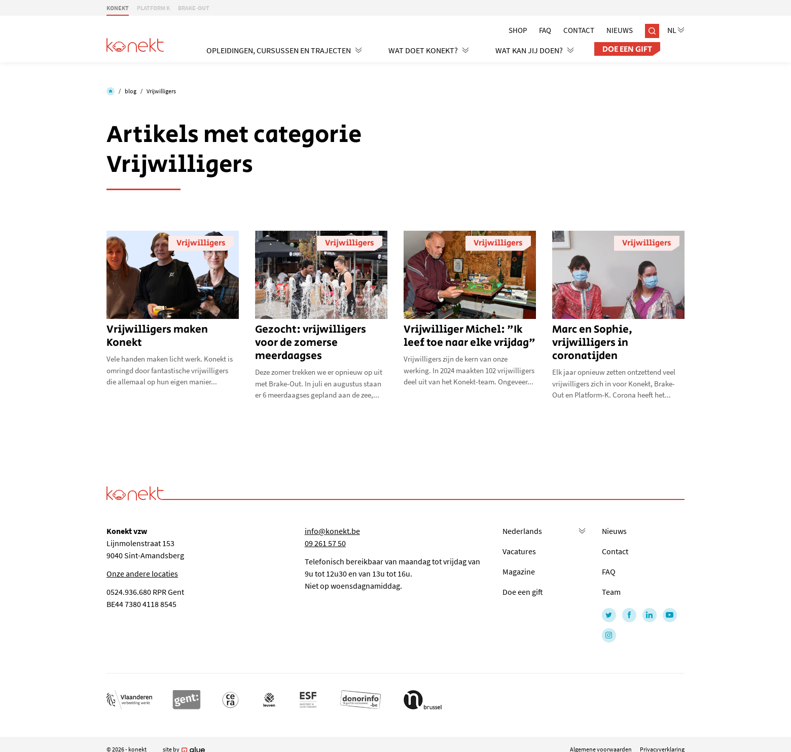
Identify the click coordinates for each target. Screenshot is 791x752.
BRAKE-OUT (193, 8)
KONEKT (117, 8)
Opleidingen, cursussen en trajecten (284, 50)
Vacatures (519, 551)
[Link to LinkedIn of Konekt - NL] (649, 615)
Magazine (518, 571)
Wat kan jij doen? (534, 50)
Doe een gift (627, 49)
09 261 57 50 (325, 543)
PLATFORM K (153, 8)
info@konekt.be (332, 531)
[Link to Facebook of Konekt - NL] (629, 615)
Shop (518, 30)
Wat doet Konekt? (428, 50)
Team (611, 592)
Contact (578, 30)
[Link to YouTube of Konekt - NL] (670, 615)
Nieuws (619, 30)
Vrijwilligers (161, 91)
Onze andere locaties (142, 573)
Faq (545, 30)
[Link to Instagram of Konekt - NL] (609, 635)
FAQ (609, 571)
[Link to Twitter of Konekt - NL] (609, 615)
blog (130, 91)
